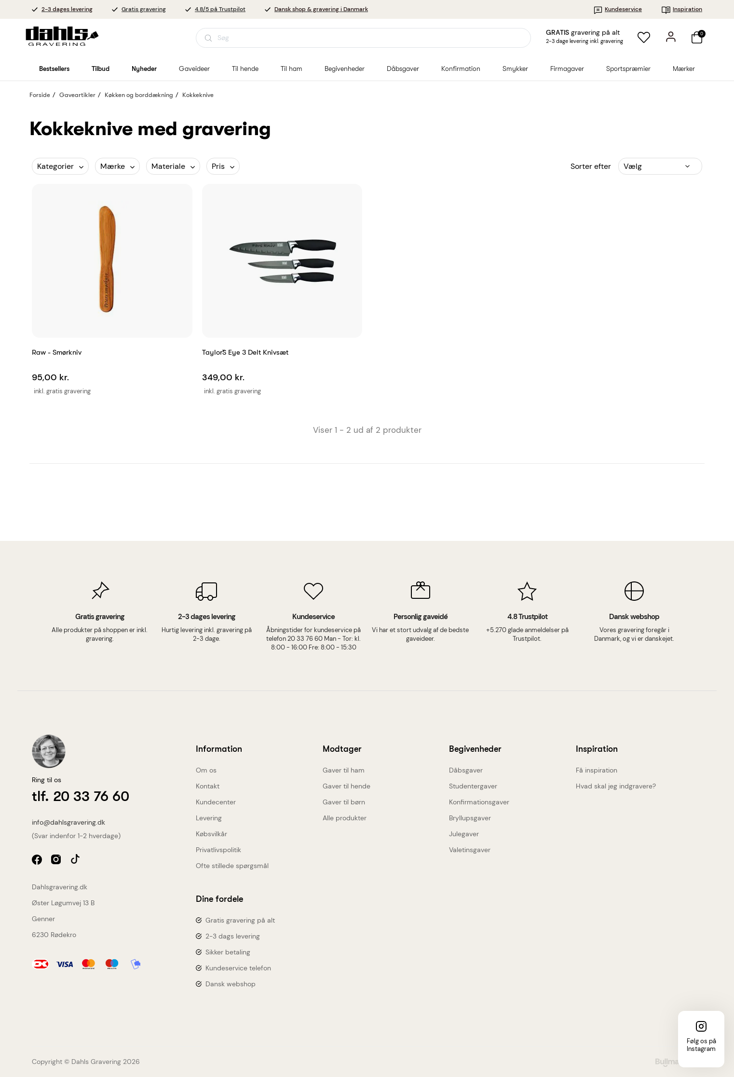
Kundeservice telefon (238, 968)
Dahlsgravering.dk (59, 887)
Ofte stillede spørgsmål (232, 865)
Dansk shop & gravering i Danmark (321, 9)
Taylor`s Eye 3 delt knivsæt (245, 352)
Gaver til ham (344, 770)
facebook (38, 861)
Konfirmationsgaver (479, 802)
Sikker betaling (227, 952)
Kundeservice (617, 9)
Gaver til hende (346, 786)
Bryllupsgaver (470, 818)
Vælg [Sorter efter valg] (633, 166)
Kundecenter (216, 802)
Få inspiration (596, 770)
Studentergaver (473, 786)
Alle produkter (345, 818)
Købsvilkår (211, 833)
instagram (57, 861)
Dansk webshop (230, 984)
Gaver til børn (344, 802)
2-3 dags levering (232, 936)
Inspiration (681, 9)
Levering (209, 818)
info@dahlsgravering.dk (68, 822)
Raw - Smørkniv (57, 352)
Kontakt (207, 786)
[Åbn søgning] (363, 38)
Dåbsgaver (466, 770)
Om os (206, 770)
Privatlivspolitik (218, 849)
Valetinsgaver (469, 849)
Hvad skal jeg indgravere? (616, 786)
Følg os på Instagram (701, 1045)
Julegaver (464, 833)
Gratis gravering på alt (240, 920)
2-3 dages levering (67, 9)
